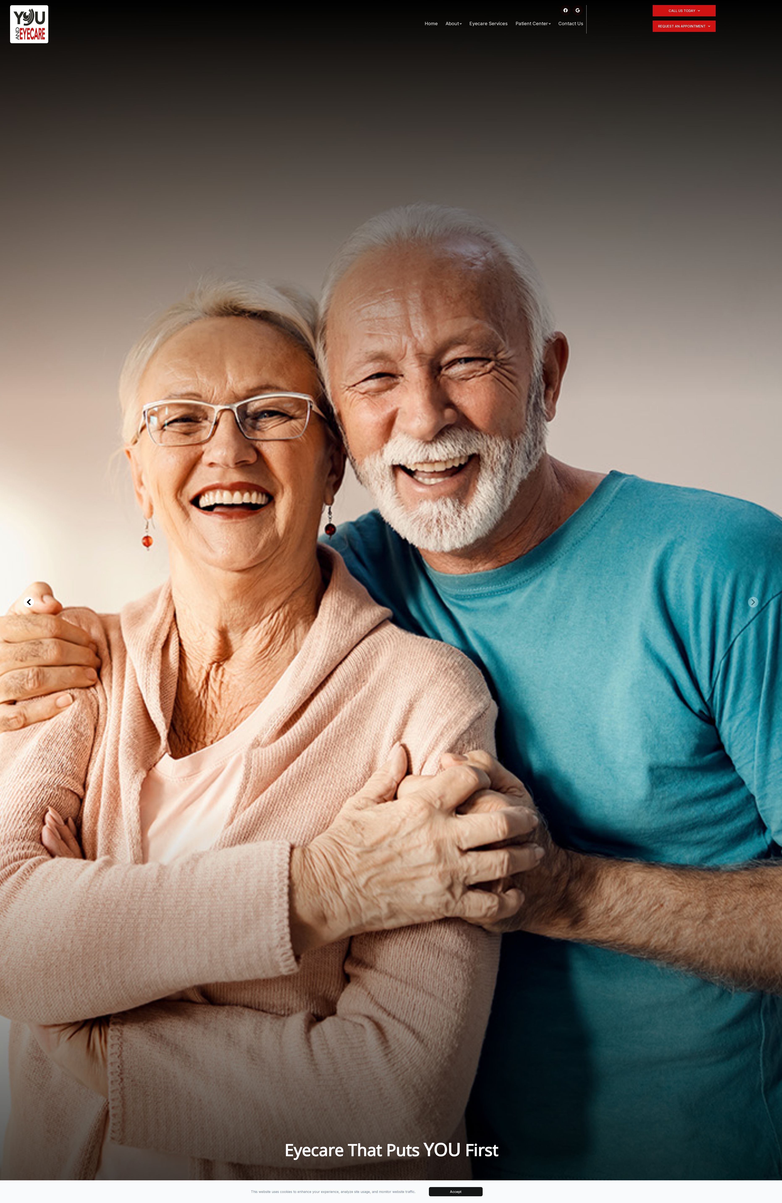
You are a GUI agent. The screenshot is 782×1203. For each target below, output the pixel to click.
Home (431, 23)
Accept (455, 1192)
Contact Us (570, 23)
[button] (29, 602)
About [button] (453, 23)
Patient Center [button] (533, 23)
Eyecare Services (488, 23)
